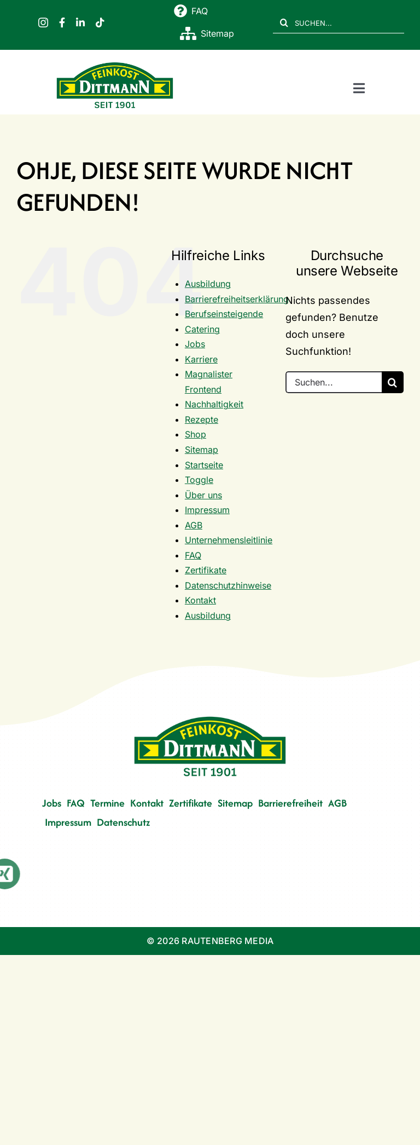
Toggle (199, 479)
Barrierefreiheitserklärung (237, 299)
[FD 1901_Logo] (115, 64)
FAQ (193, 555)
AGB (193, 525)
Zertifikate (205, 570)
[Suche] (284, 22)
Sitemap (201, 449)
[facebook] (62, 22)
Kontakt (200, 600)
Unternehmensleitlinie (228, 539)
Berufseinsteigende (224, 313)
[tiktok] (100, 22)
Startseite (204, 464)
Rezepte (201, 419)
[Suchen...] (333, 382)
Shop (195, 434)
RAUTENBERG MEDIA (227, 940)
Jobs (195, 343)
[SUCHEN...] (338, 22)
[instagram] (43, 22)
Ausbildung (208, 283)
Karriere (201, 359)
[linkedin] (80, 22)
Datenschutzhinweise (228, 585)
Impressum (207, 509)
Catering (202, 329)
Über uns (203, 495)
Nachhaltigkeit (214, 404)
